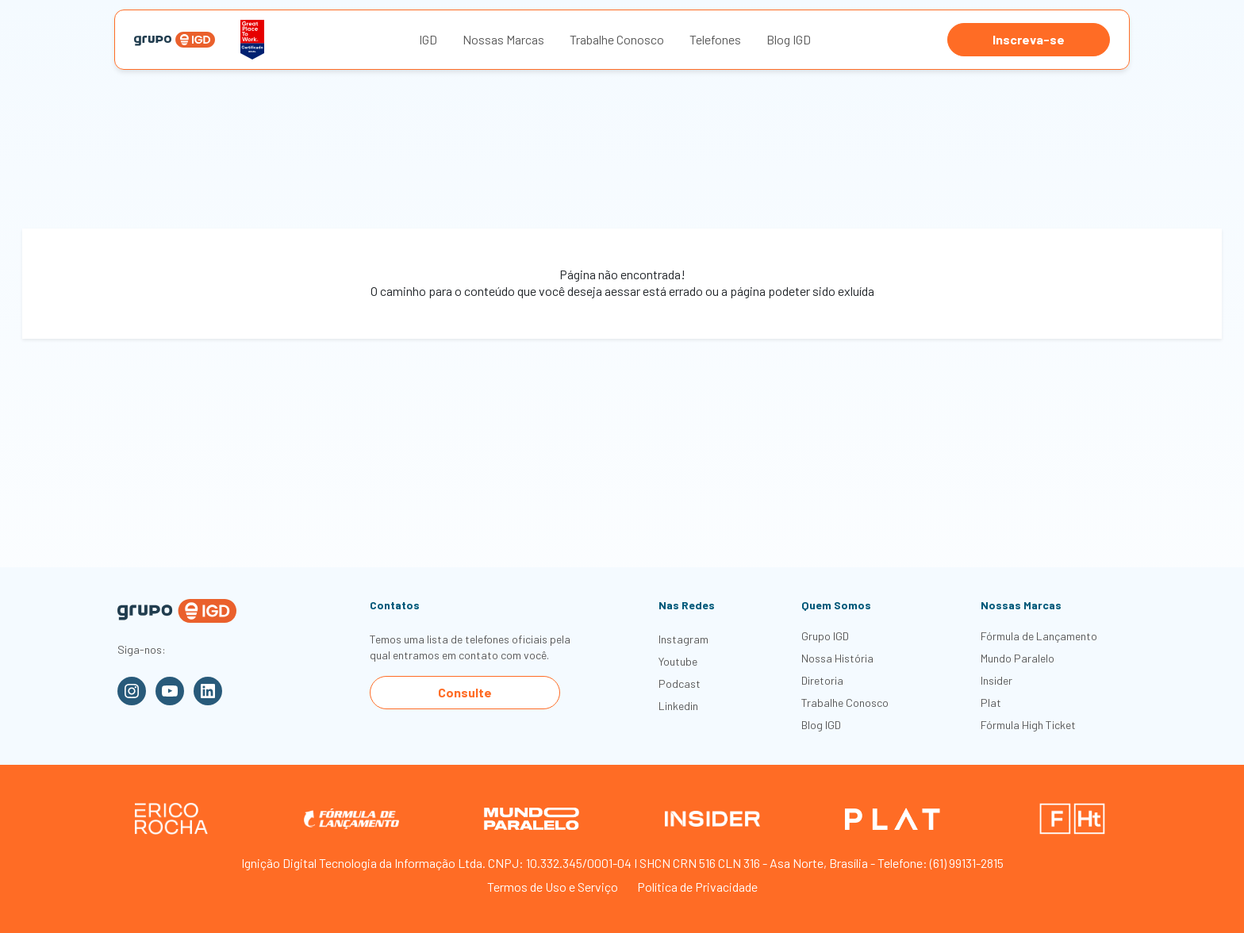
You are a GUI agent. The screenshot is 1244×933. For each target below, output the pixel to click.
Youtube (677, 661)
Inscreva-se (1029, 39)
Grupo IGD (825, 636)
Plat (991, 702)
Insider (996, 680)
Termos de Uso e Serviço (552, 886)
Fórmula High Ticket (1028, 724)
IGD (428, 39)
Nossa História (837, 658)
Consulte (465, 692)
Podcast (679, 683)
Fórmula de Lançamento (1039, 636)
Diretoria (822, 680)
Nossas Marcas (503, 39)
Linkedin (678, 705)
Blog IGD (788, 39)
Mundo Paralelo (1017, 658)
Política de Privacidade (697, 886)
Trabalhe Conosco (617, 39)
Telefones (715, 39)
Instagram (683, 639)
